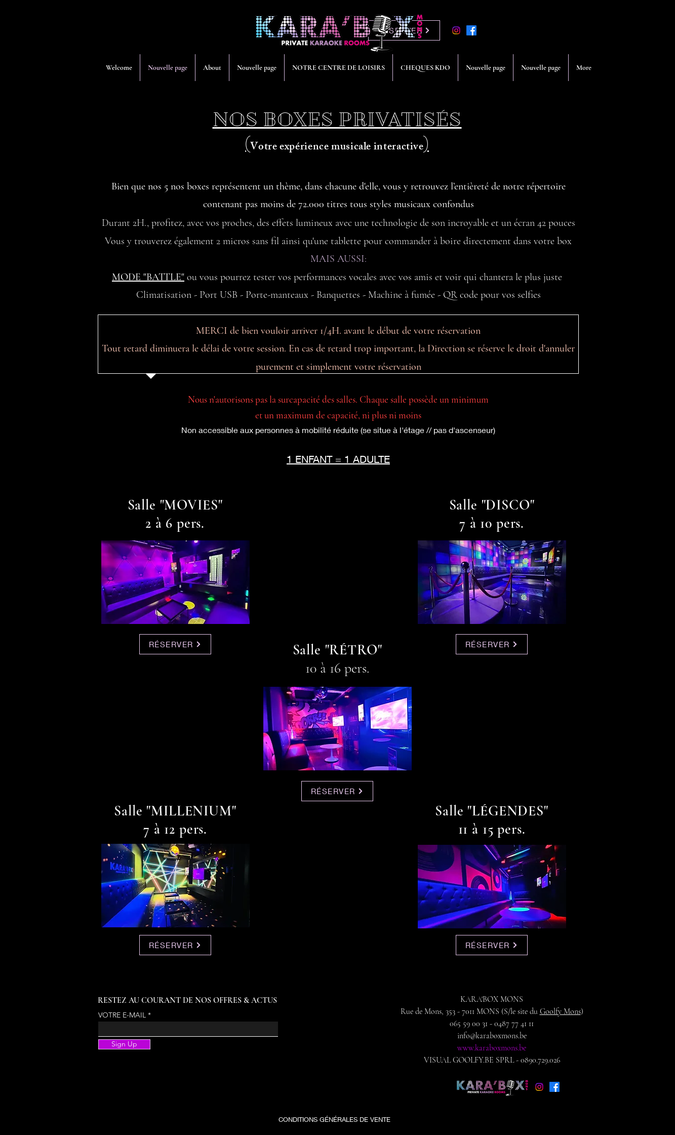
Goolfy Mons (560, 1011)
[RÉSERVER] (175, 644)
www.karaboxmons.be (491, 1048)
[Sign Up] (124, 1044)
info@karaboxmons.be (492, 1036)
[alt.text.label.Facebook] (471, 30)
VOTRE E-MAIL (122, 1015)
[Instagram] (456, 30)
